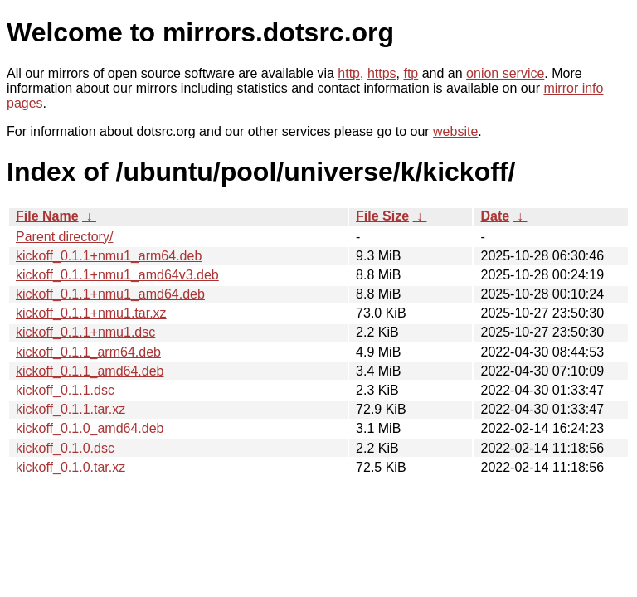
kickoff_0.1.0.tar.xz (70, 467)
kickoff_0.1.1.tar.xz (70, 409)
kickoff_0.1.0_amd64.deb (90, 428)
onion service (505, 73)
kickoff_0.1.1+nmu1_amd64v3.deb (117, 275)
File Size (382, 216)
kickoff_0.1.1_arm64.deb (88, 352)
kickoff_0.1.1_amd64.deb (90, 371)
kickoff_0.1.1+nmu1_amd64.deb (110, 294)
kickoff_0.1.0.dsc (65, 448)
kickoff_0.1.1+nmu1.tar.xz (91, 313)
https (381, 73)
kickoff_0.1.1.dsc (65, 390)
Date (494, 216)
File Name (47, 216)
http (349, 73)
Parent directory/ (64, 237)
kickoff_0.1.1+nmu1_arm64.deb (109, 256)
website (455, 131)
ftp (410, 73)
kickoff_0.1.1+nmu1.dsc (85, 332)
